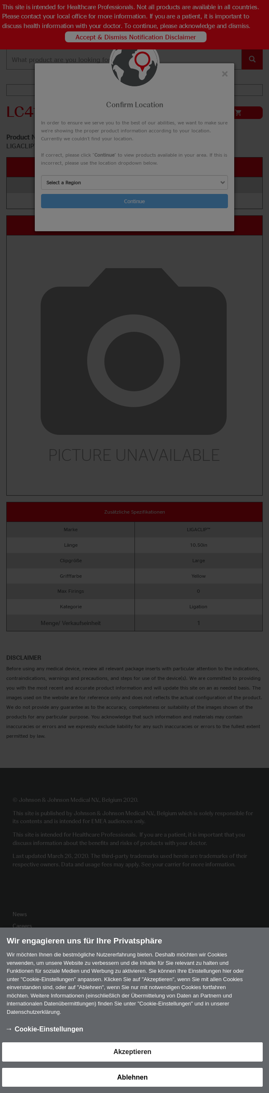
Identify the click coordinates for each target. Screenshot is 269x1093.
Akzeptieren (133, 1061)
